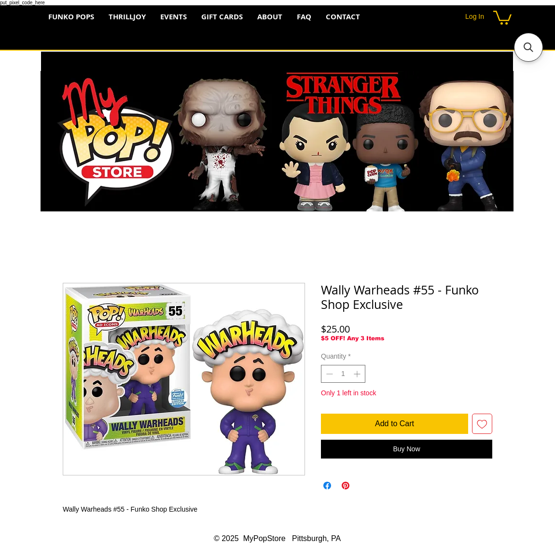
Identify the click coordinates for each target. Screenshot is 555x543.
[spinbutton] (343, 373)
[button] (502, 17)
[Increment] (358, 373)
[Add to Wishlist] (482, 424)
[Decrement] (328, 373)
